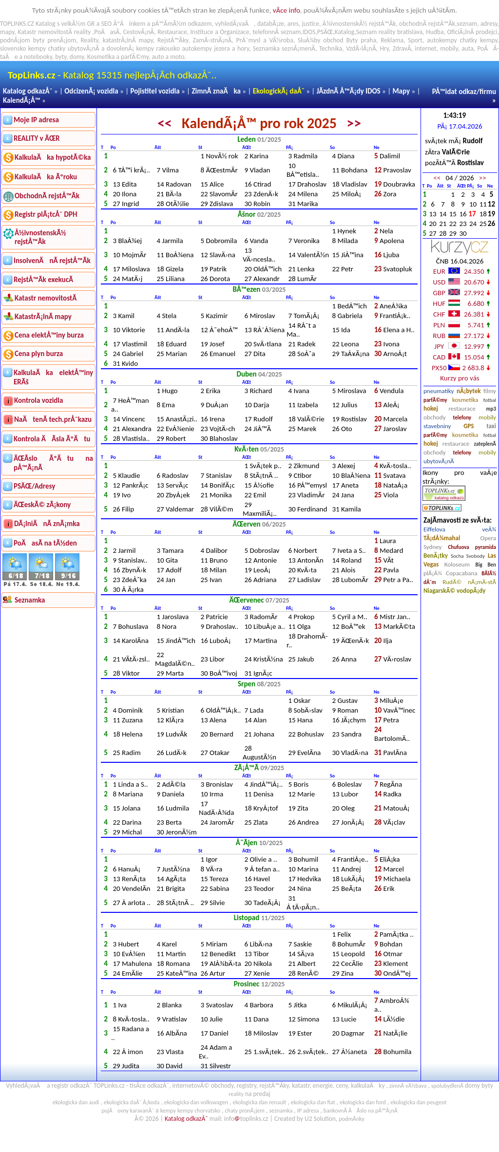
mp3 (491, 409)
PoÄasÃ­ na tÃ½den (45, 543)
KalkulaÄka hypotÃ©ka (53, 157)
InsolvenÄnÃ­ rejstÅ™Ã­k (52, 260)
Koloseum (457, 564)
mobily (487, 417)
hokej (430, 408)
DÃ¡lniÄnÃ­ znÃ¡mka (47, 523)
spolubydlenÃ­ (447, 1085)
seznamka (280, 1110)
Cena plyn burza (39, 353)
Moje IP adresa (36, 119)
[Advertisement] (48, 756)
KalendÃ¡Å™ (21, 100)
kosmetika (465, 399)
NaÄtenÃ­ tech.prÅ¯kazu (53, 419)
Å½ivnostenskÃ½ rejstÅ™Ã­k (40, 237)
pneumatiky (438, 391)
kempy (488, 40)
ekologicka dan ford (363, 1102)
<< (164, 123)
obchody (434, 417)
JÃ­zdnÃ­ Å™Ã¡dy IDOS (349, 91)
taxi (491, 426)
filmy (489, 391)
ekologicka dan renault (259, 1102)
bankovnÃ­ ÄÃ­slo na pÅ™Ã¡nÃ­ (361, 1110)
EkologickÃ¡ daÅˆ (279, 91)
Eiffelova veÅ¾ (459, 529)
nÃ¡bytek (468, 391)
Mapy (401, 91)
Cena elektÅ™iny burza (49, 335)
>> (353, 123)
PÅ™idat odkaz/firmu (464, 91)
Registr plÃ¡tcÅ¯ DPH (46, 214)
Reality (89, 40)
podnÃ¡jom (15, 40)
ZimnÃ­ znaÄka (216, 91)
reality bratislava (401, 32)
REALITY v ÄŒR (37, 138)
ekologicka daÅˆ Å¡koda (131, 1102)
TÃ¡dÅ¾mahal (441, 538)
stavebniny (437, 426)
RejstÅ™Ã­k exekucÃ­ (43, 279)
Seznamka (266, 48)
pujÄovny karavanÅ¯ (127, 1110)
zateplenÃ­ (485, 444)
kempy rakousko (158, 48)
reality (82, 32)
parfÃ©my (435, 400)
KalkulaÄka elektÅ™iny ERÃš (53, 377)
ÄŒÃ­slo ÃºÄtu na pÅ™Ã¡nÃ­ (53, 463)
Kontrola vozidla (38, 400)
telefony (462, 418)
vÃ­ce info (286, 10)
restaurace (461, 408)
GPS (468, 426)
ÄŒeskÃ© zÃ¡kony (42, 504)
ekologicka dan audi (76, 1102)
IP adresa (308, 1110)
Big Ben (486, 565)
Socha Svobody (468, 556)
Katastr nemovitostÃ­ (46, 298)
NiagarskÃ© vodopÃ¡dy (454, 590)
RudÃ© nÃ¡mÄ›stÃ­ (469, 581)
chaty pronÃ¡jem (245, 1110)
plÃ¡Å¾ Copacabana (450, 573)
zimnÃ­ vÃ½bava (407, 1085)
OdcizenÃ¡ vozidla (91, 91)
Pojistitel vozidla (154, 91)
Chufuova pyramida (472, 547)
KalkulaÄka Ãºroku (46, 176)
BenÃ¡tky (435, 555)
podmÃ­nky (352, 1118)
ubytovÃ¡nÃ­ (438, 461)
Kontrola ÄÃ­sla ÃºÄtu (52, 438)
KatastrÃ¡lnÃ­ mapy (43, 316)
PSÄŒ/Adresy (34, 486)
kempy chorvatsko (198, 1110)
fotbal (489, 400)
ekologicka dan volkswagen (196, 1102)
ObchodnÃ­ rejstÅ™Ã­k (47, 195)
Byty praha (361, 40)
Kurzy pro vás (459, 378)
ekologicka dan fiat (313, 1102)
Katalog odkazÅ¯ (27, 91)
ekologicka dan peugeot (418, 1102)
